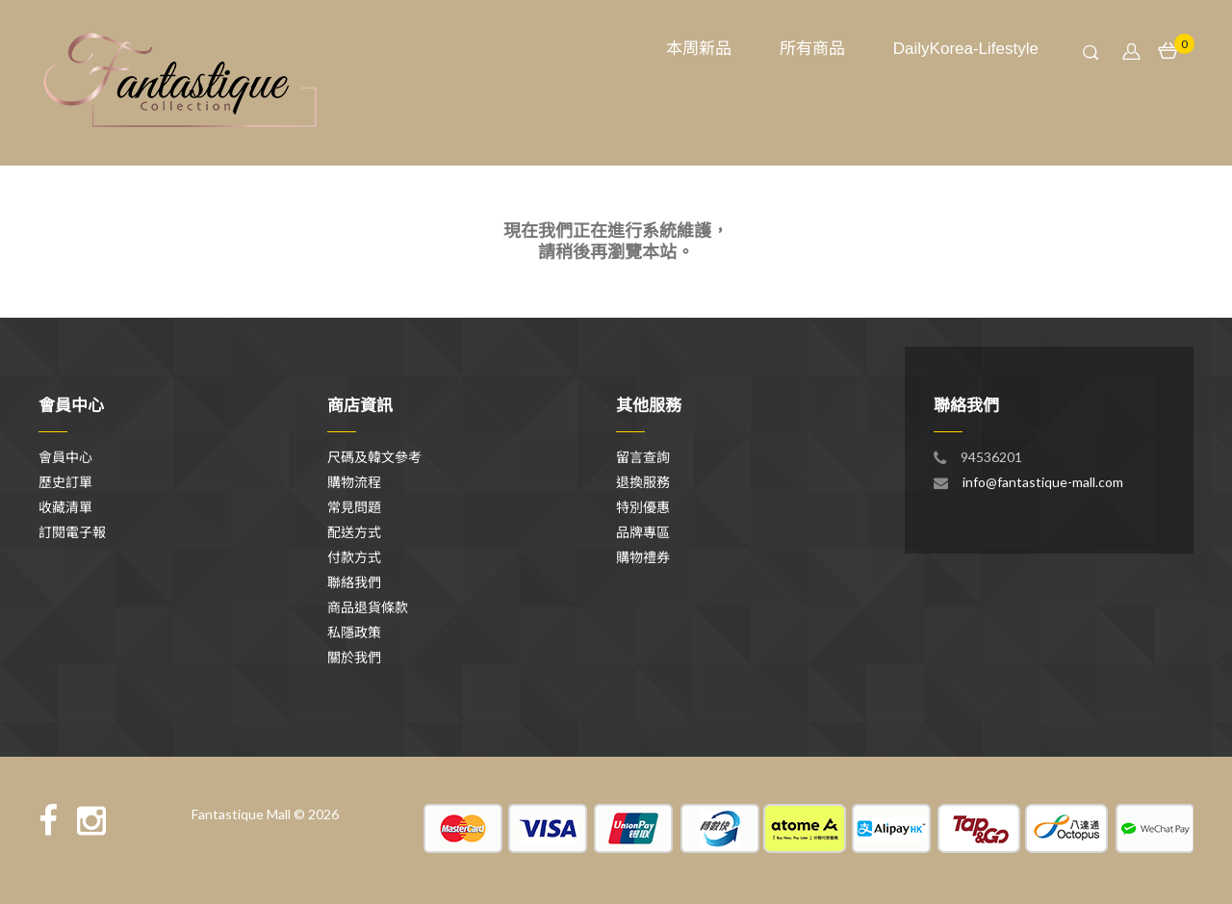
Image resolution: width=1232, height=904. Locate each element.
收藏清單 (65, 507)
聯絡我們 (354, 582)
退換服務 (643, 482)
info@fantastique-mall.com (1042, 482)
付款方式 (354, 557)
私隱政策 (354, 632)
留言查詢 (643, 457)
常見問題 (354, 507)
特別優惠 (643, 507)
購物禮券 (643, 557)
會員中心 (65, 457)
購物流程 (354, 482)
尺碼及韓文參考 (374, 457)
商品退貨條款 (367, 607)
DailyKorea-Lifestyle (966, 48)
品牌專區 (643, 532)
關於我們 (354, 657)
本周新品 (699, 48)
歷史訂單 (65, 482)
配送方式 (354, 532)
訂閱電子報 (72, 532)
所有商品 (812, 48)
